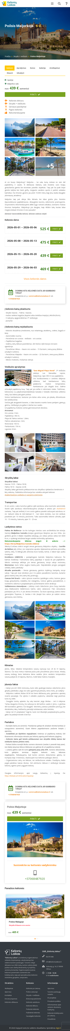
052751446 (49, 957)
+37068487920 (14, 299)
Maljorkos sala (13, 84)
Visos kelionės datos (35, 278)
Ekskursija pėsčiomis (33, 999)
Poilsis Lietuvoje (32, 992)
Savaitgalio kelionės (33, 1016)
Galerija (42, 68)
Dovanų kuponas (11, 999)
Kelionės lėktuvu (32, 1006)
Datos (32, 68)
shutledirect (61, 508)
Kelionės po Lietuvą (33, 988)
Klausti (10, 73)
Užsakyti (20, 73)
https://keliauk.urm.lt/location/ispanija (19, 776)
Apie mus (8, 992)
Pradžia (7, 56)
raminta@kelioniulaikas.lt (39, 296)
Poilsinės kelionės (32, 1009)
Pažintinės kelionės (33, 1013)
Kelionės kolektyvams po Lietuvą (55, 1014)
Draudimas (52, 1019)
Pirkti (35, 94)
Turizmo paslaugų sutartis (54, 993)
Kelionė (10, 68)
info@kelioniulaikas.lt (53, 962)
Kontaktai (8, 995)
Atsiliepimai (55, 68)
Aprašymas (21, 68)
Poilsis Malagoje (16, 922)
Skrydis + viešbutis (20, 56)
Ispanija (10, 80)
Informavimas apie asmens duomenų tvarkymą (54, 1007)
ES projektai (52, 998)
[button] (35, 938)
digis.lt (58, 1028)
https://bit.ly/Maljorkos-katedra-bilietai (22, 544)
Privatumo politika (54, 1001)
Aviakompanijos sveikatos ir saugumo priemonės (24, 495)
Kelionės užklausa (11, 1002)
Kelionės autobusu (33, 1002)
